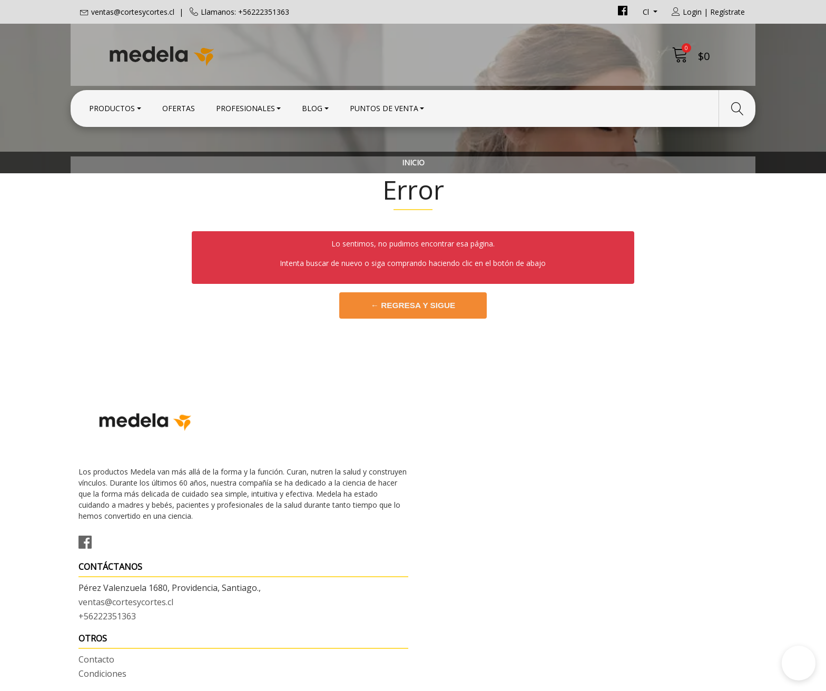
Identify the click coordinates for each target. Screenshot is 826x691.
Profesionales (245, 107)
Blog (312, 107)
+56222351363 (278, 508)
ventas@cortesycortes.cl (132, 12)
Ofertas (178, 107)
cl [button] (647, 12)
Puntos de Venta (384, 107)
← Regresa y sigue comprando (413, 358)
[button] (798, 663)
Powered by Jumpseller (506, 680)
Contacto (439, 466)
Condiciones (445, 481)
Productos (112, 107)
